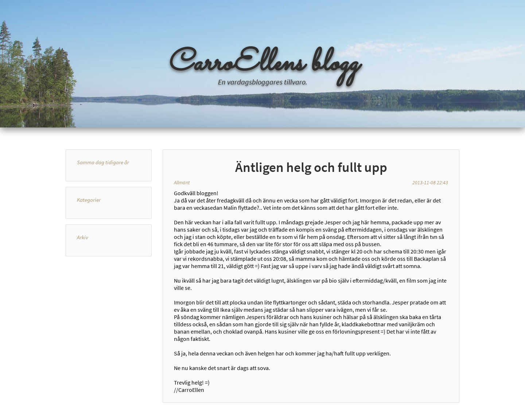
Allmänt (182, 182)
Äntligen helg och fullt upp (311, 167)
